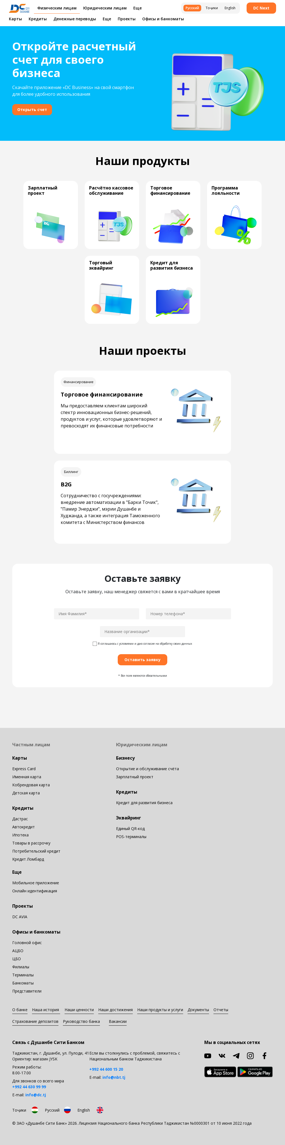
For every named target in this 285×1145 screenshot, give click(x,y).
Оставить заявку (142, 659)
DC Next (261, 8)
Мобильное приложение (35, 882)
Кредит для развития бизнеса (144, 802)
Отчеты (220, 1009)
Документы (198, 1009)
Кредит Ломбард (28, 859)
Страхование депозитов (35, 1021)
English (230, 8)
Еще (107, 18)
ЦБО (16, 958)
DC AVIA (19, 916)
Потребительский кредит (36, 851)
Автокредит (23, 826)
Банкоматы (23, 983)
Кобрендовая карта (31, 784)
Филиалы (20, 966)
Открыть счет (32, 109)
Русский (192, 8)
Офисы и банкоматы (163, 18)
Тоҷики (212, 8)
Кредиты (38, 18)
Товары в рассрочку (31, 843)
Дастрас (20, 818)
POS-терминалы (131, 836)
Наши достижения (115, 1009)
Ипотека (20, 835)
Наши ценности (79, 1009)
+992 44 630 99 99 (29, 1086)
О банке (20, 1009)
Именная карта (26, 776)
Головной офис (27, 942)
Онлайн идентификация (34, 890)
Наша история (46, 1009)
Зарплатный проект (134, 776)
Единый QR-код (130, 828)
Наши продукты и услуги (160, 1009)
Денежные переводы (74, 18)
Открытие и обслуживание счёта (147, 768)
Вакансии (118, 1021)
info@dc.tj (35, 1094)
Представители (26, 991)
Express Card (24, 768)
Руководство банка (81, 1021)
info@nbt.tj (113, 1077)
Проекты (127, 18)
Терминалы (23, 974)
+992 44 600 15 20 (106, 1069)
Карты (15, 18)
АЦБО (17, 950)
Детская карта (26, 793)
